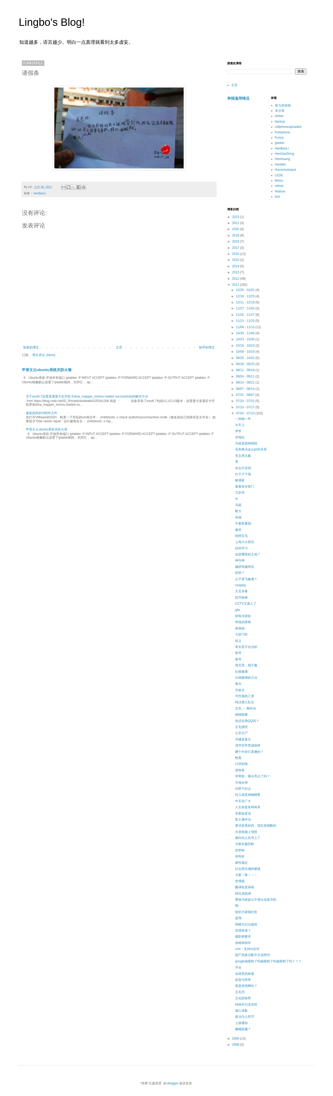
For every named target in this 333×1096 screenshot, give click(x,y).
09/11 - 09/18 (245, 370)
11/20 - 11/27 (245, 315)
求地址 (240, 437)
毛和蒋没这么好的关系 (251, 449)
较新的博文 (31, 347)
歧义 (238, 641)
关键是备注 (243, 739)
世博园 (240, 881)
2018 (236, 241)
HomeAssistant (285, 170)
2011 (236, 285)
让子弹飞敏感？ (246, 579)
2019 (236, 235)
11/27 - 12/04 (245, 308)
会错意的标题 (244, 974)
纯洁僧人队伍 (244, 702)
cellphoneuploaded (288, 127)
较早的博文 (207, 347)
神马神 (240, 560)
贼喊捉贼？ (243, 1029)
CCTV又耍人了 (245, 603)
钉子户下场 (243, 474)
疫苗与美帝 (243, 980)
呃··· (238, 906)
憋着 (238, 758)
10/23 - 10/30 (245, 339)
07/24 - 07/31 (245, 401)
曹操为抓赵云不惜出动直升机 (255, 899)
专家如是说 (243, 813)
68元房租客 (243, 893)
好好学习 (241, 548)
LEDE (279, 175)
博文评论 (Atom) (43, 355)
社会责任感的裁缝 (247, 869)
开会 (238, 967)
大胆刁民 (241, 634)
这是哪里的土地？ (247, 554)
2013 (236, 272)
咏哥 (238, 653)
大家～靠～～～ (246, 875)
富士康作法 (243, 819)
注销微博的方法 (246, 678)
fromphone (282, 132)
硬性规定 (241, 863)
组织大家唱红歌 (246, 912)
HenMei (280, 164)
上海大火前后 (244, 542)
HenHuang (282, 159)
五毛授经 (241, 727)
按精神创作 (243, 943)
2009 (236, 1038)
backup (280, 121)
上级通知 (241, 1023)
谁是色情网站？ (246, 986)
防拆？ (240, 573)
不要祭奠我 (243, 523)
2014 (236, 266)
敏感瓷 (240, 480)
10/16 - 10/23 (245, 345)
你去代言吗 (243, 468)
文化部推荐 (243, 998)
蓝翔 (238, 918)
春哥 (238, 659)
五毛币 (240, 992)
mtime (279, 186)
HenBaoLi (40, 193)
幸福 (238, 517)
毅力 (238, 511)
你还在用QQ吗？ (247, 721)
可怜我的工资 (244, 696)
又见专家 (241, 591)
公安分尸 (241, 733)
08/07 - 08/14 (245, 389)
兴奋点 (240, 690)
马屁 (238, 505)
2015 (236, 260)
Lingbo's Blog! (52, 22)
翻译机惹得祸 (244, 887)
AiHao (279, 116)
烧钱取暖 (241, 714)
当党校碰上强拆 (246, 832)
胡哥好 (240, 856)
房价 (238, 431)
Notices (280, 191)
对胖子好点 (243, 789)
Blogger (172, 1083)
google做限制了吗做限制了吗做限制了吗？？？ (268, 961)
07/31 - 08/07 (245, 395)
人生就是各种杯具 (247, 807)
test (277, 196)
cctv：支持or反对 (247, 949)
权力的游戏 (283, 105)
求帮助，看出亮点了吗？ (252, 776)
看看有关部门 (244, 486)
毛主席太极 (243, 456)
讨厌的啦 (241, 764)
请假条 (240, 770)
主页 (119, 347)
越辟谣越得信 (244, 567)
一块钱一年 (243, 419)
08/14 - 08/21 (245, 382)
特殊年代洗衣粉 (246, 1004)
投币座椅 (241, 597)
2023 (236, 217)
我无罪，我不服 (246, 665)
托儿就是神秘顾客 (247, 795)
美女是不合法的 (246, 647)
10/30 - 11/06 (245, 333)
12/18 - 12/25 (245, 296)
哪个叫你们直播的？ (249, 752)
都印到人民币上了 (247, 838)
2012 (236, 278)
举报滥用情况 (238, 98)
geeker (280, 143)
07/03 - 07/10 (245, 413)
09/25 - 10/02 (245, 358)
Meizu (279, 180)
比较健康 (241, 671)
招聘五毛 (241, 536)
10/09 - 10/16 (245, 351)
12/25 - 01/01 (245, 290)
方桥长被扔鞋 (244, 844)
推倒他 (240, 628)
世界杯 (240, 850)
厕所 (238, 530)
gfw (237, 610)
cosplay (240, 585)
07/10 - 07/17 (245, 407)
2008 (236, 1044)
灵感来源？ (243, 930)
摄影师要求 (243, 936)
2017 (236, 248)
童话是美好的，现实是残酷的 (255, 825)
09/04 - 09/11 (245, 376)
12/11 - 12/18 (245, 302)
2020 (236, 229)
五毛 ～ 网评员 (245, 708)
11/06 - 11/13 (245, 327)
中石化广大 (243, 801)
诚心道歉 (241, 1010)
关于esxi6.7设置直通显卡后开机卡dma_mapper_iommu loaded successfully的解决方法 (87, 396)
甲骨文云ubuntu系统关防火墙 (47, 370)
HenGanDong (284, 154)
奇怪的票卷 (243, 622)
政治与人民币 (244, 1017)
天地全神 (241, 782)
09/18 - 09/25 (245, 364)
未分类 (279, 111)
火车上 (240, 425)
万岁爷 (240, 492)
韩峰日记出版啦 (246, 924)
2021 (236, 223)
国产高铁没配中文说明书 (252, 955)
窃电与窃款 (243, 616)
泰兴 (238, 684)
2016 (236, 254)
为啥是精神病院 (246, 443)
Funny (279, 137)
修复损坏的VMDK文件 (41, 413)
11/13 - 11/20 (245, 321)
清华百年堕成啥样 (247, 745)
